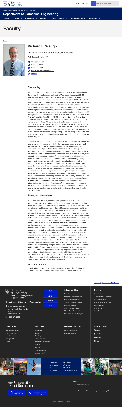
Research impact (99, 305)
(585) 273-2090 (14, 317)
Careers (50, 301)
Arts (96, 341)
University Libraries (70, 330)
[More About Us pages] (11, 18)
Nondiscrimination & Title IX (102, 302)
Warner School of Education (73, 311)
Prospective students (12, 330)
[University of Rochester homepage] (12, 4)
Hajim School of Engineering (73, 297)
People (17, 18)
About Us (6, 18)
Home (5, 41)
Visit (82, 4)
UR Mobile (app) (40, 353)
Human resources (40, 339)
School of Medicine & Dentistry (73, 302)
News (97, 330)
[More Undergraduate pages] (36, 18)
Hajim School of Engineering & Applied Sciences (20, 10)
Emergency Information (107, 391)
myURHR (37, 347)
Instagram (54, 368)
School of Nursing (70, 305)
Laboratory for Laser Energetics (74, 314)
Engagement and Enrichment (103, 297)
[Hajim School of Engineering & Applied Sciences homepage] (19, 294)
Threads (53, 370)
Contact (37, 333)
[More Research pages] (66, 18)
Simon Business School (71, 308)
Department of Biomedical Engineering (30, 14)
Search (75, 381)
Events (97, 334)
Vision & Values (98, 311)
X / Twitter (54, 365)
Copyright (95, 391)
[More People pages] (21, 18)
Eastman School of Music (72, 299)
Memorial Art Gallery (70, 333)
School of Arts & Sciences (72, 294)
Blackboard (38, 330)
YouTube (67, 362)
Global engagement (100, 299)
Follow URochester (70, 370)
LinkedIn (67, 368)
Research (61, 18)
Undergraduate (29, 18)
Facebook (53, 362)
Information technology (42, 341)
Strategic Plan (98, 308)
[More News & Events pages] (99, 18)
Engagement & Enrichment (78, 18)
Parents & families (11, 336)
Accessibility (98, 294)
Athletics (98, 337)
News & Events (93, 18)
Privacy (88, 391)
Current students (11, 333)
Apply (77, 4)
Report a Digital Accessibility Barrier (106, 283)
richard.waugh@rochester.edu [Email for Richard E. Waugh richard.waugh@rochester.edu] (42, 70)
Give (87, 4)
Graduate (43, 18)
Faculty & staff (10, 339)
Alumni (54, 18)
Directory (38, 336)
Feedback (81, 391)
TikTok (66, 365)
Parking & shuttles (40, 350)
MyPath (37, 344)
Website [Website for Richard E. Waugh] (34, 73)
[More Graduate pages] (48, 18)
